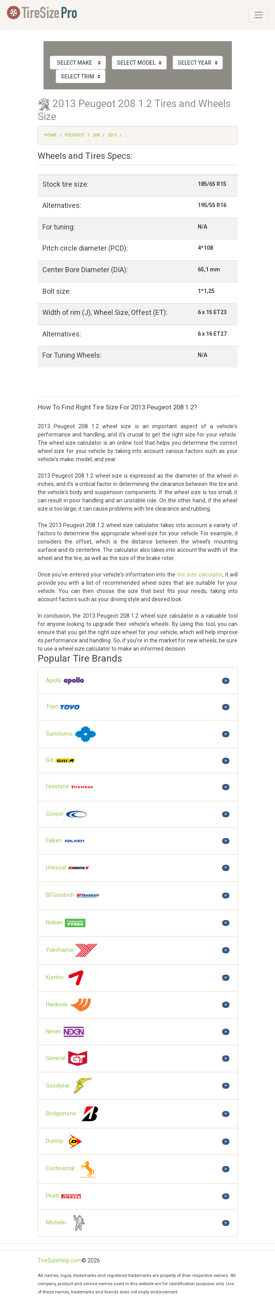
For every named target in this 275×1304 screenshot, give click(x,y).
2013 (112, 135)
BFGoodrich (73, 895)
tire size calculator (199, 574)
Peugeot (75, 135)
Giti (61, 760)
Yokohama (72, 950)
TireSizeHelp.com (60, 1260)
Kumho (66, 977)
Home (50, 135)
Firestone (70, 787)
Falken (66, 841)
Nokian (66, 923)
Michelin (68, 1222)
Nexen (65, 1032)
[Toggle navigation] (258, 15)
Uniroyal (68, 868)
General (67, 1058)
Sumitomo (72, 734)
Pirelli (64, 1196)
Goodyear (70, 1086)
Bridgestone (74, 1113)
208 (96, 135)
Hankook (69, 1005)
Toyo (63, 707)
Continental (73, 1169)
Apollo (65, 681)
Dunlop (66, 1141)
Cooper (67, 814)
